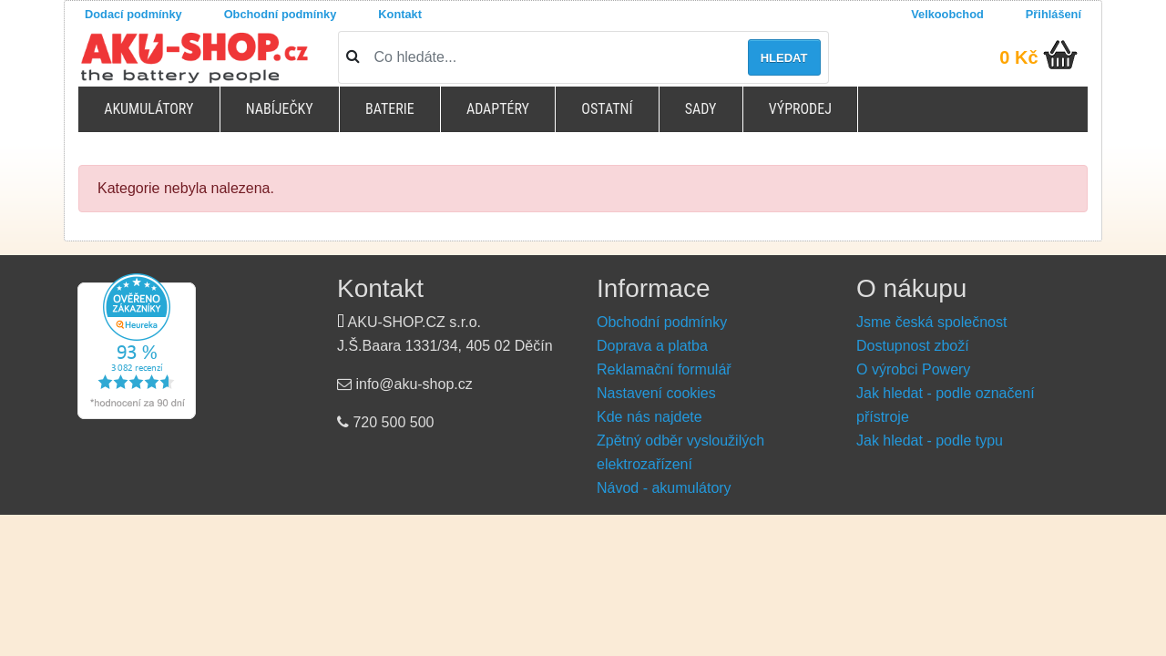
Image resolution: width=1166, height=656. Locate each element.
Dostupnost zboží (912, 346)
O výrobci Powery (913, 369)
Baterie (389, 109)
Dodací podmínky (133, 14)
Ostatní (606, 109)
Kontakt (400, 14)
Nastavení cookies (656, 393)
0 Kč (1018, 57)
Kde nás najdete (649, 417)
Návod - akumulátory (664, 488)
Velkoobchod (947, 14)
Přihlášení (1053, 14)
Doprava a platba (652, 346)
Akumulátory (148, 109)
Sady (701, 109)
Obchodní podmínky (280, 14)
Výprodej (800, 109)
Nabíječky (279, 109)
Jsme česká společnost (931, 322)
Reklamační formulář (664, 369)
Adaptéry (497, 109)
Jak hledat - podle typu (929, 440)
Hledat (784, 58)
